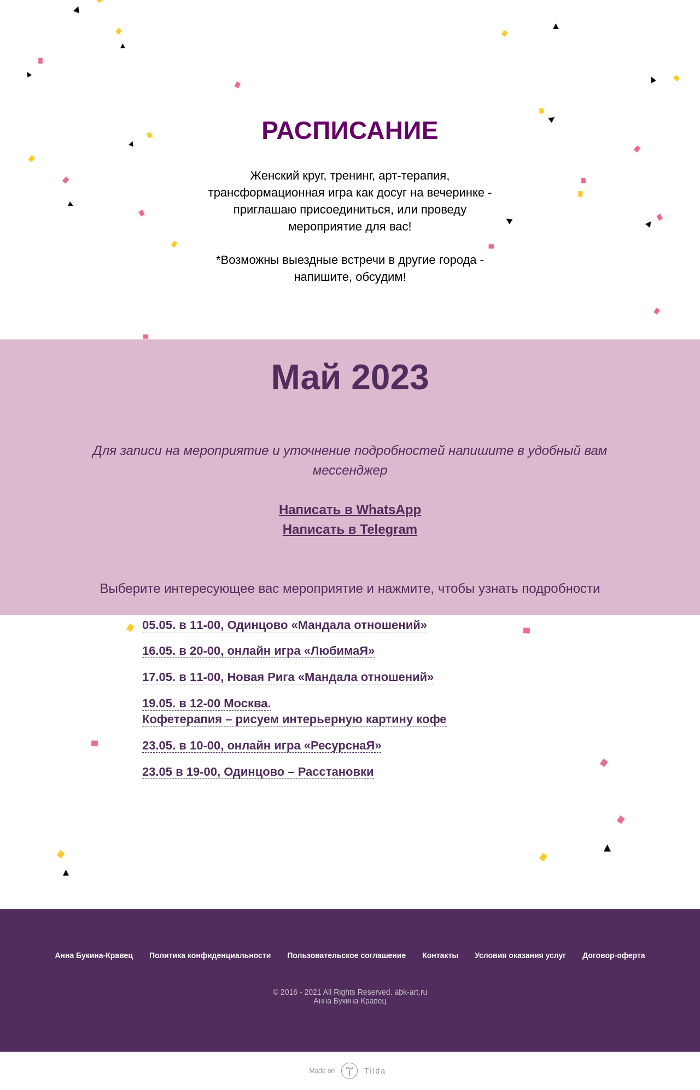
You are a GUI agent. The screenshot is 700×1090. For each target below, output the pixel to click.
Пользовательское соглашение (346, 955)
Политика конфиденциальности (210, 955)
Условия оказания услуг (520, 955)
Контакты (440, 955)
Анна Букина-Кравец (94, 955)
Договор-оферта (613, 955)
